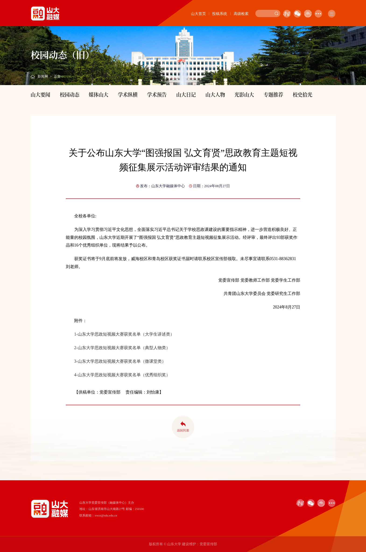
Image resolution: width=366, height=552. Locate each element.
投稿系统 (219, 13)
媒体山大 (98, 94)
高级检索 (241, 13)
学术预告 (157, 94)
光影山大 (244, 94)
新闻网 (43, 76)
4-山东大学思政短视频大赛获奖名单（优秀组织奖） (122, 375)
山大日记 (186, 94)
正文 (57, 76)
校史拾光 (302, 94)
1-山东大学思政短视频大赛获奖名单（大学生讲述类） (124, 334)
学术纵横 (127, 94)
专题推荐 (273, 94)
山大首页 (198, 13)
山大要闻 (40, 94)
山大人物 (215, 94)
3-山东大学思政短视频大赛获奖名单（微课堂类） (120, 361)
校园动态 (69, 94)
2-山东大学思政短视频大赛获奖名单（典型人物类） (122, 347)
